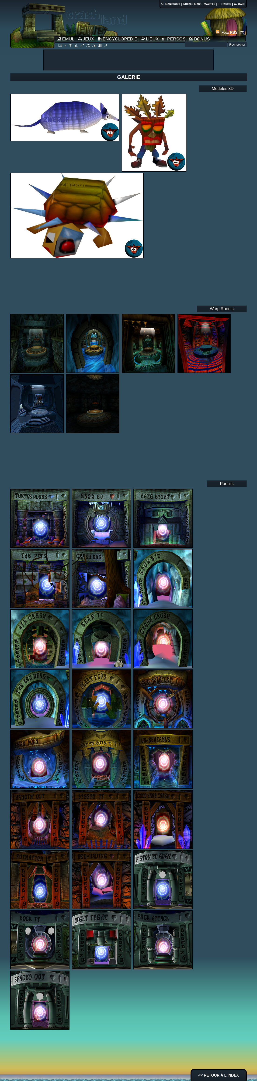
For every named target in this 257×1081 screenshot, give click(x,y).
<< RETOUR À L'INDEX (218, 1075)
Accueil (32, 24)
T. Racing (224, 4)
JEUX (86, 39)
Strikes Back (192, 4)
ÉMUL (65, 39)
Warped (209, 4)
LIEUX (150, 39)
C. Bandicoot (170, 4)
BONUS (199, 39)
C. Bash (239, 4)
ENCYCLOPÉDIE (117, 39)
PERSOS (173, 39)
